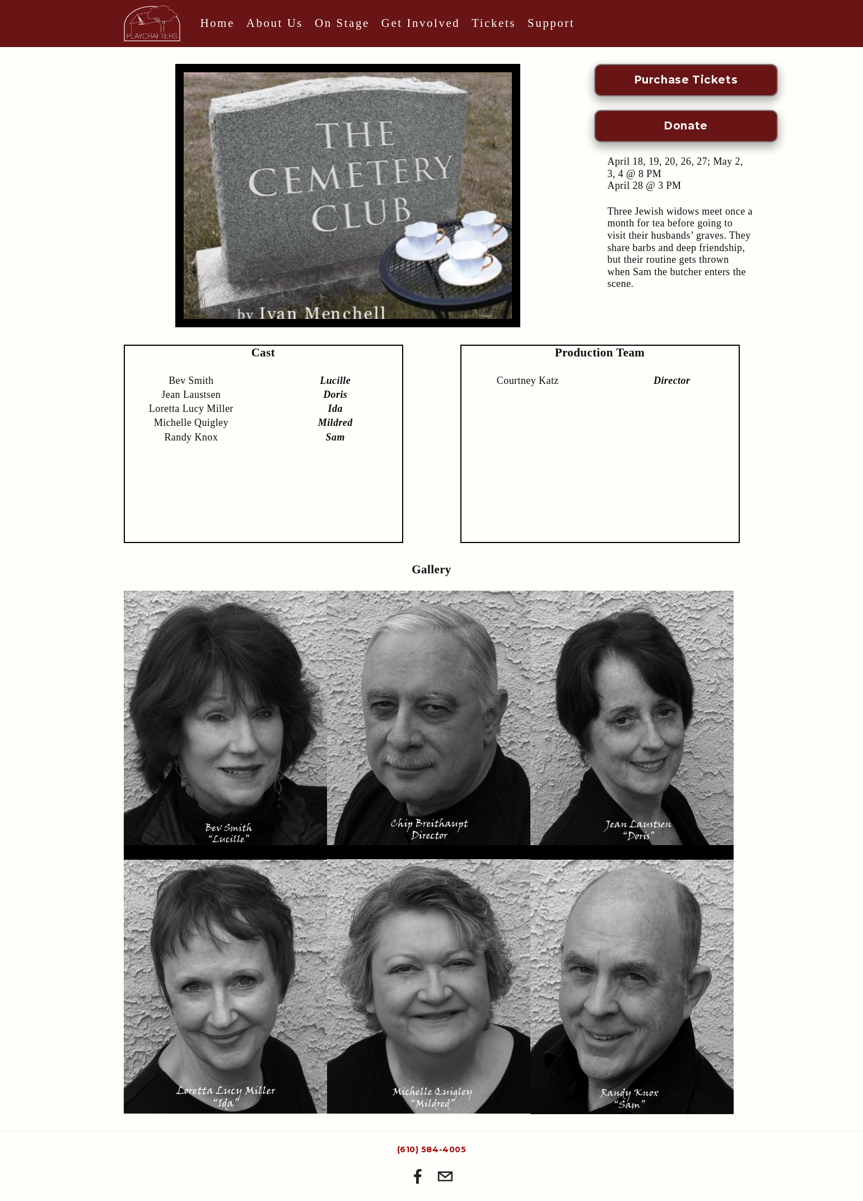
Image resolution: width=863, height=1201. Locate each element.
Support (551, 23)
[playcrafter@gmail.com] (445, 1176)
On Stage (342, 23)
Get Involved (420, 23)
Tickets (494, 23)
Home (217, 23)
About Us (274, 23)
